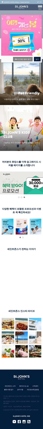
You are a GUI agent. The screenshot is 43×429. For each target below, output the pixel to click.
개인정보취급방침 (33, 389)
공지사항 (20, 389)
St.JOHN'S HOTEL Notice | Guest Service (15, 2)
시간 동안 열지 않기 (23, 59)
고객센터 (35, 386)
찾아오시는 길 (24, 386)
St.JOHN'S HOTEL (21, 7)
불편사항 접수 (8, 389)
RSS (29, 421)
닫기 (39, 2)
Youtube (14, 421)
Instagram (24, 421)
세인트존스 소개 (10, 386)
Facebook (19, 421)
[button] (18, 197)
